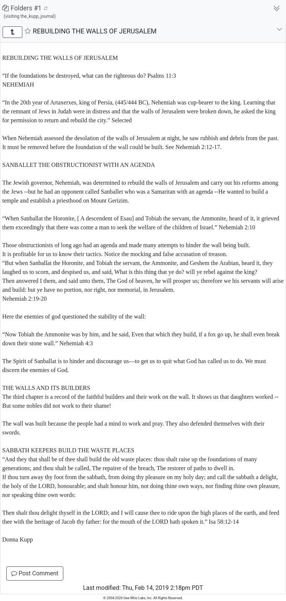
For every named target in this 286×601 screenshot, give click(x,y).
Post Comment (34, 573)
